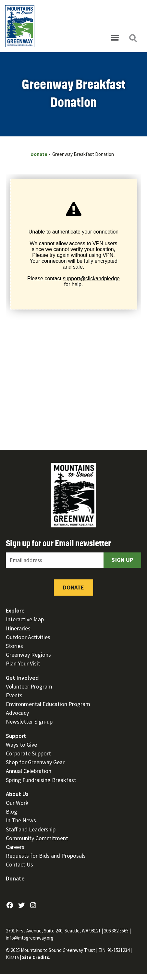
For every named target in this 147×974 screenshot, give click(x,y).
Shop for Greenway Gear (35, 762)
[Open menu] (114, 38)
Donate (73, 587)
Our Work (17, 802)
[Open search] (133, 38)
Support (16, 736)
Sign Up (122, 559)
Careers (15, 847)
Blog (11, 811)
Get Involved (22, 677)
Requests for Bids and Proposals (46, 855)
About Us (17, 794)
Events (14, 695)
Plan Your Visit (23, 663)
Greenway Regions (28, 654)
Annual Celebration (28, 771)
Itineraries (18, 628)
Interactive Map (25, 619)
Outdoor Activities (28, 637)
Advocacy (17, 712)
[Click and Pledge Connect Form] (73, 304)
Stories (14, 646)
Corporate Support (28, 753)
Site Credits (35, 957)
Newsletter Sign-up (29, 721)
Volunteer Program (29, 686)
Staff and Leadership (30, 829)
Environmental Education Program (48, 704)
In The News (21, 820)
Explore (15, 610)
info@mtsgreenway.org (30, 938)
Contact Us (19, 864)
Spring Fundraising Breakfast (41, 780)
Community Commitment (37, 838)
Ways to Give (21, 744)
